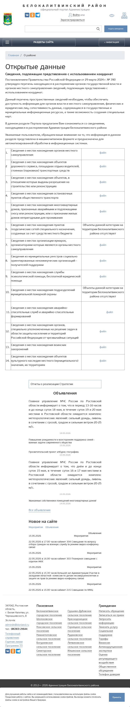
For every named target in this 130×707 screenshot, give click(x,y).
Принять (116, 697)
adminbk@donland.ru (17, 624)
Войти (76, 14)
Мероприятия (36, 527)
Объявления (51, 527)
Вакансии (104, 642)
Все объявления (39, 510)
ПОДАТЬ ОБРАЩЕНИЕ (115, 29)
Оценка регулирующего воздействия (108, 658)
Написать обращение (111, 611)
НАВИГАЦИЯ (112, 42)
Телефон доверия (109, 674)
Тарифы (103, 638)
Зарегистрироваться (73, 19)
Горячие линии (14, 641)
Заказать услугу (108, 627)
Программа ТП (14, 645)
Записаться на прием (111, 615)
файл (103, 152)
